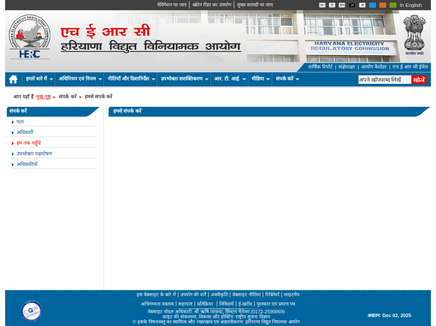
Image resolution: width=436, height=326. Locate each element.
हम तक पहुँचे (29, 143)
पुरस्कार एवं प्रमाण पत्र (276, 303)
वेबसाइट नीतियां (246, 294)
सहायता (185, 303)
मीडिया (261, 79)
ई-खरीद (245, 303)
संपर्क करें (288, 79)
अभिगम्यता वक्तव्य (157, 303)
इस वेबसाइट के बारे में (156, 294)
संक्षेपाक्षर (346, 67)
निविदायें (226, 303)
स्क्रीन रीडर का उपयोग (211, 4)
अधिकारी (25, 132)
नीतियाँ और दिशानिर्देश (131, 79)
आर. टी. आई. (230, 79)
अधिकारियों (27, 164)
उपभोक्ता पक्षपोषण (34, 154)
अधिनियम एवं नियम (80, 79)
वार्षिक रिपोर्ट (320, 67)
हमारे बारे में (39, 79)
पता (20, 122)
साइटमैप (291, 294)
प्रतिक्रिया (205, 303)
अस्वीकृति (219, 294)
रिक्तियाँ (272, 294)
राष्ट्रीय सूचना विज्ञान (252, 316)
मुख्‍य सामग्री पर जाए (255, 4)
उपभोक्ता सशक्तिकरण (185, 79)
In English (411, 5)
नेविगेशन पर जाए (171, 4)
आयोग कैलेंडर (374, 67)
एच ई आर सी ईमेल (410, 67)
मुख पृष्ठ (43, 97)
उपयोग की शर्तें (193, 294)
